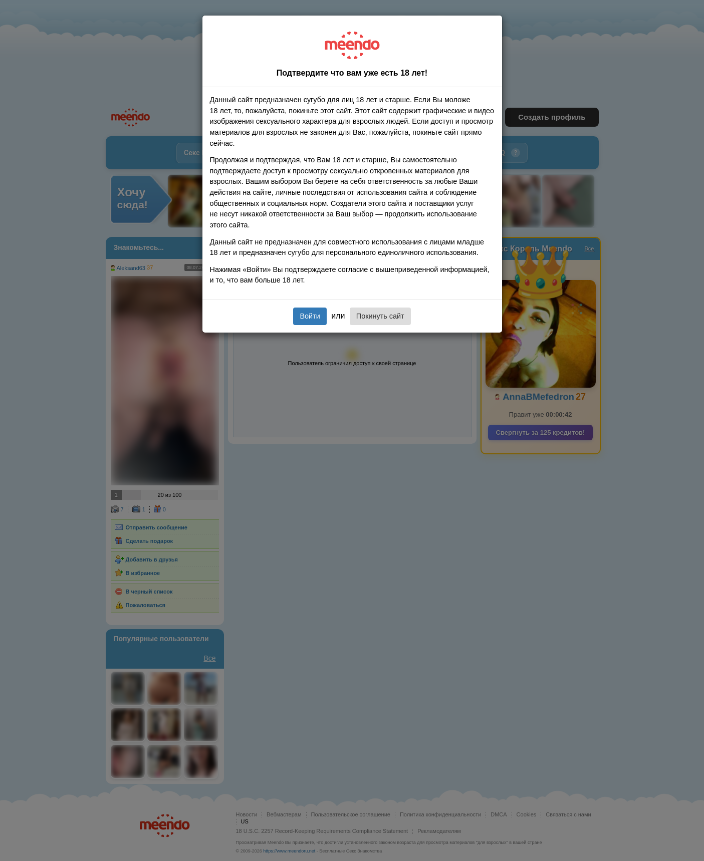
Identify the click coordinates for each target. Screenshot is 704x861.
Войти (310, 316)
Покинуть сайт (380, 316)
